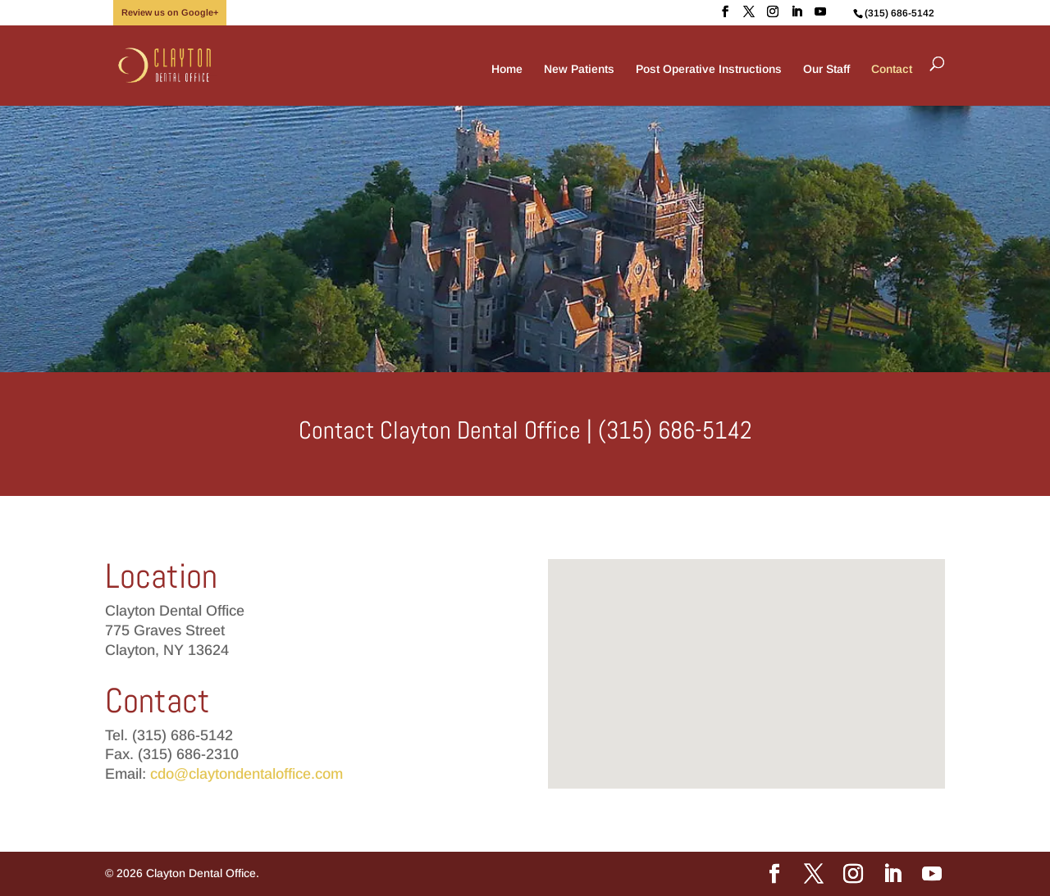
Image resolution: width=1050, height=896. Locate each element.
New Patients (579, 68)
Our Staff (826, 68)
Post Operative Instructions (709, 68)
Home (507, 68)
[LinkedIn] (796, 12)
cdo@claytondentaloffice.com (246, 774)
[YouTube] (820, 12)
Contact (891, 68)
